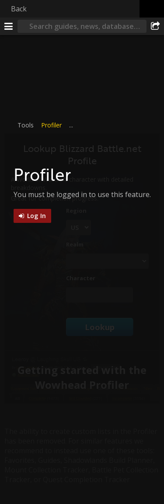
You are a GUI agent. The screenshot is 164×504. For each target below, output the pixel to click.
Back (19, 9)
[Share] (155, 26)
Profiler (51, 125)
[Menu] (8, 26)
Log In (35, 215)
